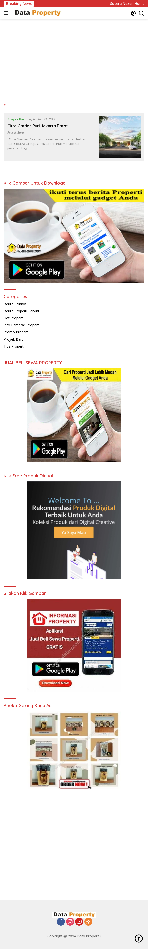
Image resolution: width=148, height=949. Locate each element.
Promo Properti (16, 332)
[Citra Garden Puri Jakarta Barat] (120, 137)
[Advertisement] (74, 56)
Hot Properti (14, 318)
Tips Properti (14, 346)
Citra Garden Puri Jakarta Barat (37, 125)
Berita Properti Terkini (21, 311)
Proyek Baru (16, 119)
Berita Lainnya (15, 304)
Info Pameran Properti (22, 325)
